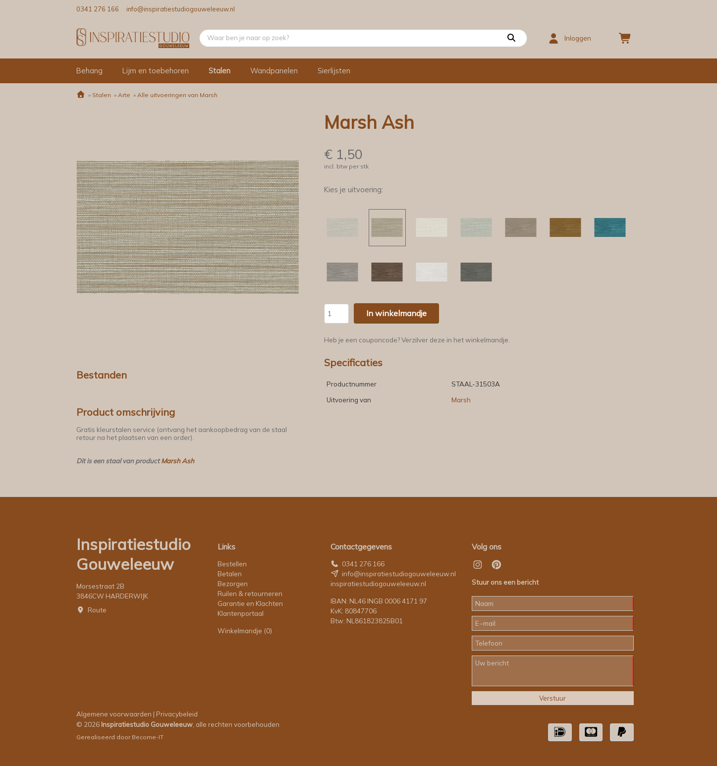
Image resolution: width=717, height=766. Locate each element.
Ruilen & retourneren (250, 594)
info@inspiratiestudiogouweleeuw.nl (180, 9)
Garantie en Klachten (251, 603)
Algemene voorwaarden (114, 714)
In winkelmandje (396, 313)
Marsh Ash (177, 461)
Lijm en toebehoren (155, 70)
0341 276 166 (97, 9)
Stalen (219, 70)
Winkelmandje (245, 631)
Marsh (461, 400)
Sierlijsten (334, 70)
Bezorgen (233, 584)
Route (97, 610)
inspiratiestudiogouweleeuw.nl (378, 584)
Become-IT (148, 737)
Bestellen (232, 564)
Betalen (230, 574)
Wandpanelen (274, 70)
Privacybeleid (177, 714)
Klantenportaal (241, 613)
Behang (89, 70)
